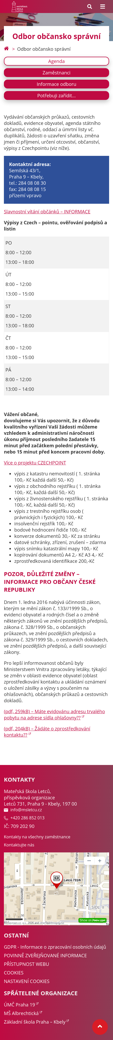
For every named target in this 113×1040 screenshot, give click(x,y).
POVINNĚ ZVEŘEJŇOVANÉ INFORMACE (45, 955)
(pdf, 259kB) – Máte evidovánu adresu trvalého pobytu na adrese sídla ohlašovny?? (54, 714)
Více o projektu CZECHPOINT (35, 463)
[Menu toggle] (102, 6)
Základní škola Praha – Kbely (34, 1022)
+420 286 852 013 (24, 818)
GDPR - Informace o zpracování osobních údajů (55, 947)
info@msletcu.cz (23, 810)
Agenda (56, 61)
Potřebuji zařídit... (56, 95)
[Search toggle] (89, 6)
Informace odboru (56, 84)
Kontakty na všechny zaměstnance (37, 837)
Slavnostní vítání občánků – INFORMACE (47, 211)
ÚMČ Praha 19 (19, 1004)
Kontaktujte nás (19, 845)
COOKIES (13, 972)
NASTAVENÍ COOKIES (26, 981)
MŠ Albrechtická (21, 1013)
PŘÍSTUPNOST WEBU (26, 964)
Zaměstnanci (56, 72)
